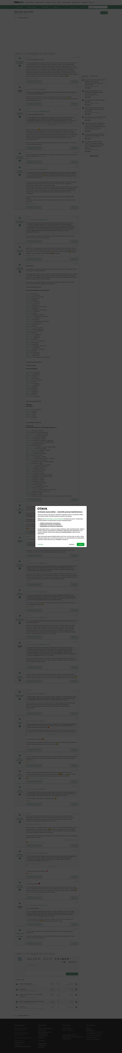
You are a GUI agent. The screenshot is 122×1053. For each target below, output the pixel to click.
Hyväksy (80, 544)
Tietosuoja (40, 544)
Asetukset (71, 544)
